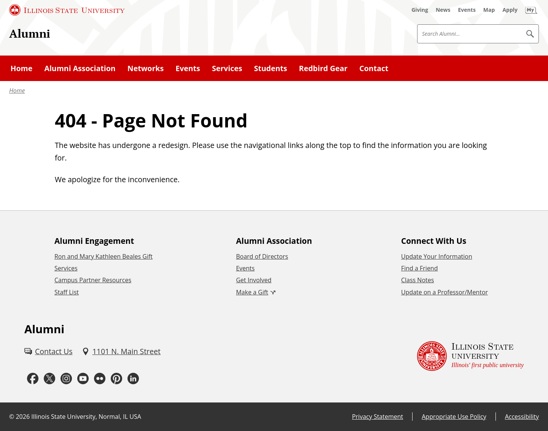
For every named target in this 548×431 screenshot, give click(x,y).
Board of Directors (262, 256)
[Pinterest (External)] (116, 378)
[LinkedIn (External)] (133, 378)
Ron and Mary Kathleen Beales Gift (103, 256)
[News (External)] (443, 10)
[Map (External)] (489, 10)
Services (66, 268)
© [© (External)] (11, 416)
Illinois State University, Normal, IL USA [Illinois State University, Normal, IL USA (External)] (86, 416)
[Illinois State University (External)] (67, 10)
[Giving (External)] (420, 10)
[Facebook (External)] (32, 378)
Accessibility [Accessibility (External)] (522, 416)
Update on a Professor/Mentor (444, 292)
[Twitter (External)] (49, 378)
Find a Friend (419, 268)
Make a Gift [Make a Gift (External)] (252, 292)
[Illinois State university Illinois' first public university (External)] (470, 356)
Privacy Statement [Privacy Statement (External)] (377, 416)
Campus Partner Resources (92, 280)
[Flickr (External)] (99, 378)
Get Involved (253, 280)
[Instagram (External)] (66, 378)
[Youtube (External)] (83, 378)
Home (17, 90)
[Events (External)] (467, 10)
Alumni (29, 33)
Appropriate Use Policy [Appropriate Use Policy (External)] (454, 416)
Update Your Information (436, 256)
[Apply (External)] (510, 10)
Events (245, 268)
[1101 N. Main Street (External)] (121, 351)
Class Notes (417, 280)
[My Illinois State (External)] (531, 10)
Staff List (66, 292)
